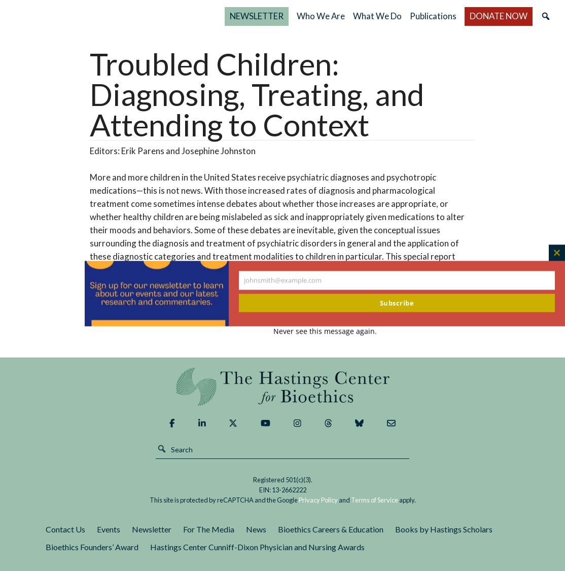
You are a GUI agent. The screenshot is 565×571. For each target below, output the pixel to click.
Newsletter (151, 529)
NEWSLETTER (259, 16)
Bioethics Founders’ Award (92, 547)
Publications (434, 16)
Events (108, 529)
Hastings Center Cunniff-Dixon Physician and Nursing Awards (257, 547)
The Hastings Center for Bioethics (115, 16)
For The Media (208, 529)
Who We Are (315, 16)
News (256, 529)
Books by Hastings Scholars (443, 529)
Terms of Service (374, 500)
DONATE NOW (488, 16)
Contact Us (65, 529)
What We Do (373, 16)
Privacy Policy (318, 500)
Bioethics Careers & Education (330, 529)
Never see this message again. (325, 331)
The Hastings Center (282, 387)
